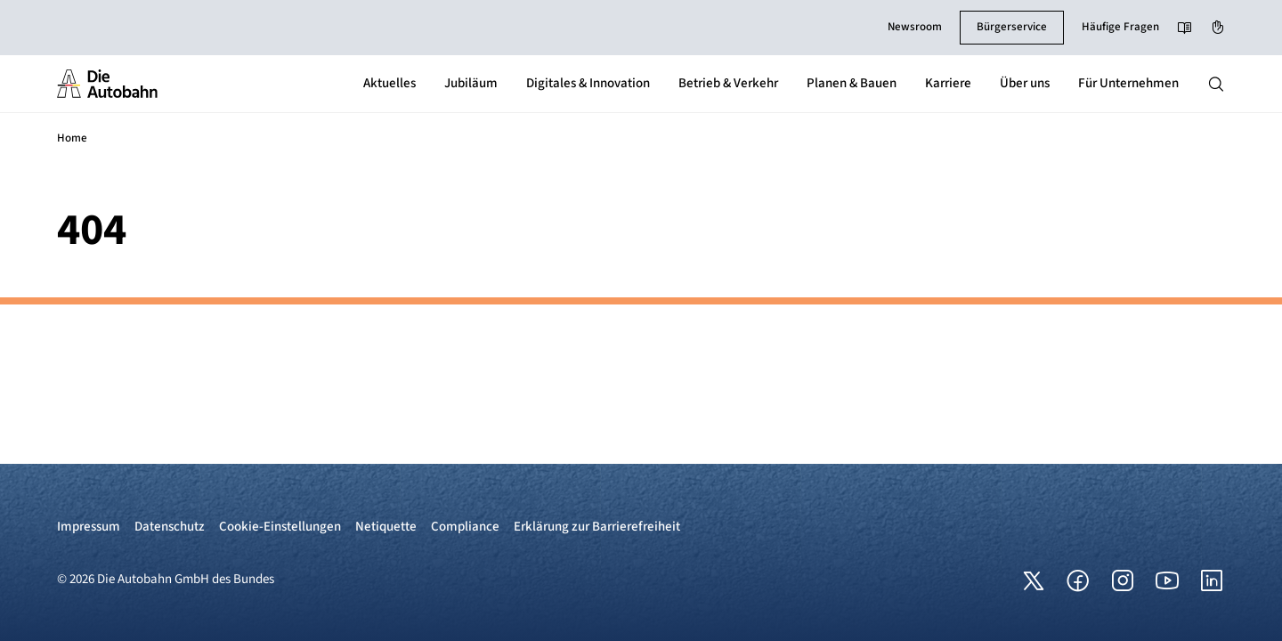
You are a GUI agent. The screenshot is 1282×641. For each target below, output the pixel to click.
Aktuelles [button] (389, 83)
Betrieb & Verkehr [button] (728, 83)
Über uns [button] (1025, 83)
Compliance (465, 526)
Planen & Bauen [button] (852, 83)
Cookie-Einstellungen (280, 526)
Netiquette (386, 526)
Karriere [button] (948, 83)
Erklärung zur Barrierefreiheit (597, 526)
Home (72, 138)
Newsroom (915, 27)
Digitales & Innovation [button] (588, 83)
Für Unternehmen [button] (1128, 83)
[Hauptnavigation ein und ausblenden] (1216, 83)
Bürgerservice (1012, 27)
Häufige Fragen (1120, 27)
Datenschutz (169, 526)
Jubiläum (471, 83)
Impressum (88, 526)
